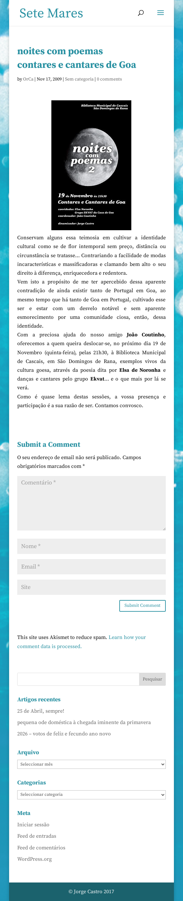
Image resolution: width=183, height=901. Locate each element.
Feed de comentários (41, 848)
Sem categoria (79, 79)
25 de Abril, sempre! (40, 711)
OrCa (28, 79)
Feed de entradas (36, 836)
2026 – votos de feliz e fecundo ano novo (64, 734)
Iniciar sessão (33, 824)
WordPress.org (34, 859)
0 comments (109, 79)
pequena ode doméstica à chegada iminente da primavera (84, 722)
